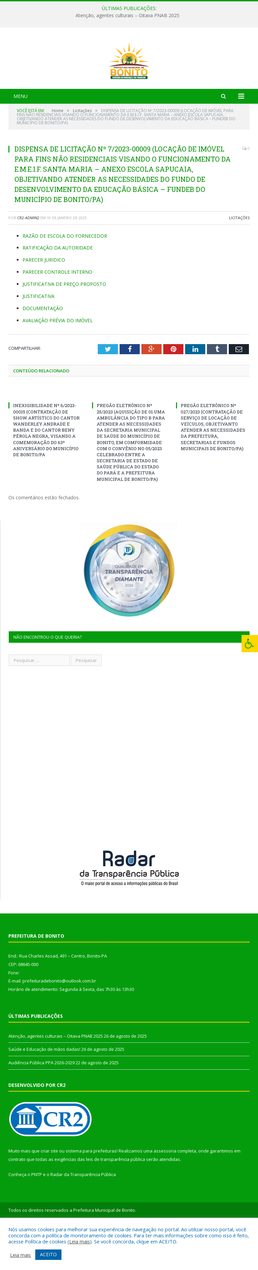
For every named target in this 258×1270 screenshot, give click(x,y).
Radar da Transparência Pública (83, 1212)
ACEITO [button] (48, 1254)
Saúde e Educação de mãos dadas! (44, 1087)
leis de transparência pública (115, 1197)
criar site (49, 1189)
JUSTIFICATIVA (38, 334)
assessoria (165, 1189)
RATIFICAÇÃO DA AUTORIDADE (58, 285)
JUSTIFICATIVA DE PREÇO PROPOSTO (64, 322)
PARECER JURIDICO (44, 298)
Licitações (239, 255)
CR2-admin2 (28, 255)
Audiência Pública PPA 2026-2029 (41, 1101)
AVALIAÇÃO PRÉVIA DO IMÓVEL (58, 358)
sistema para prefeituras (91, 1189)
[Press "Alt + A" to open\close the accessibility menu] (250, 643)
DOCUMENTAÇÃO (43, 346)
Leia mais (79, 1241)
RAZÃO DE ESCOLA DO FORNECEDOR (65, 274)
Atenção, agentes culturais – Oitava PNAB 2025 (127, 15)
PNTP (36, 1212)
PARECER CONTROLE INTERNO (57, 310)
